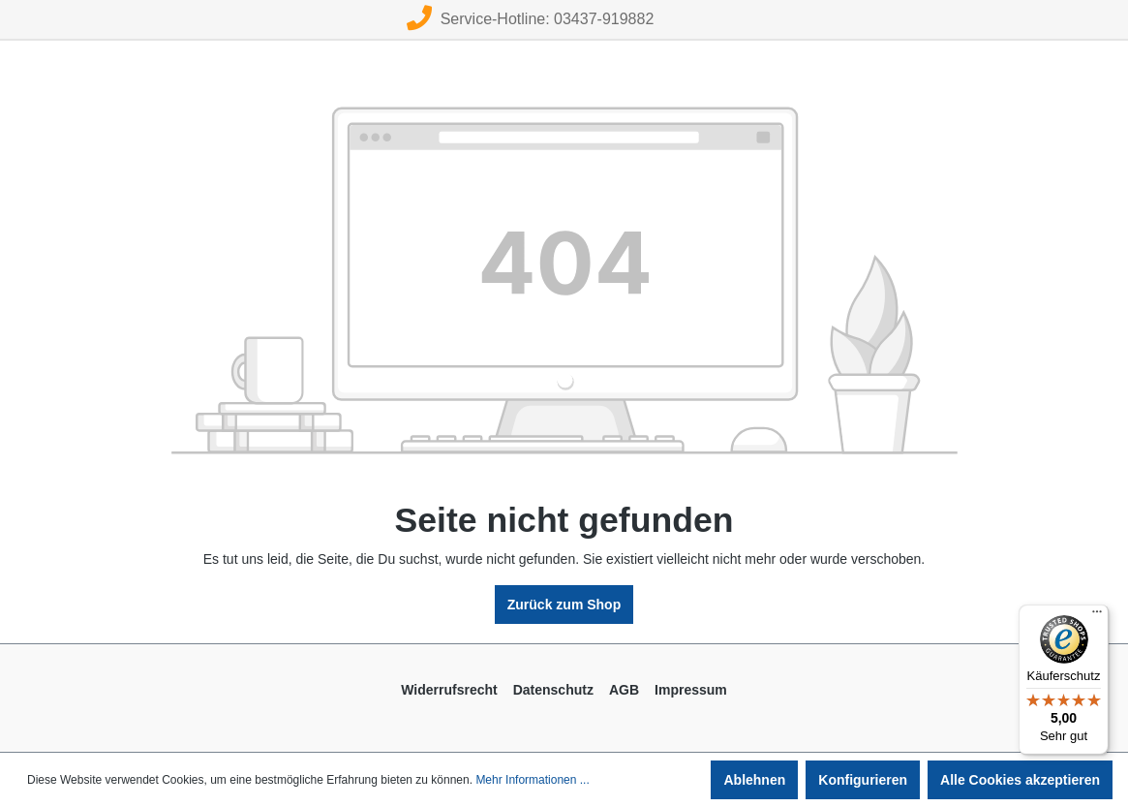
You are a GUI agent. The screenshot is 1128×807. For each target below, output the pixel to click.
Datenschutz (553, 690)
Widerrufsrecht (449, 690)
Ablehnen (754, 780)
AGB (624, 690)
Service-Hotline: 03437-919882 (530, 19)
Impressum (691, 690)
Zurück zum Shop (564, 604)
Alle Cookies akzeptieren (1020, 780)
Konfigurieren (862, 780)
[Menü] (1097, 616)
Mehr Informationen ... (532, 780)
